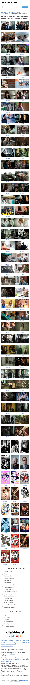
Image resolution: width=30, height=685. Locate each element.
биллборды (7, 624)
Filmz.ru (12, 654)
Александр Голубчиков (12, 659)
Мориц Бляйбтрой (9, 605)
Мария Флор (7, 582)
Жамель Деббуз (9, 587)
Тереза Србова (8, 602)
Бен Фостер (7, 580)
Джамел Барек (8, 600)
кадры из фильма (9, 615)
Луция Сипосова (9, 589)
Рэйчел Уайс (8, 571)
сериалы (26, 640)
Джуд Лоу (7, 573)
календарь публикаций (8, 644)
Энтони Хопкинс (9, 578)
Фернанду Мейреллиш (10, 576)
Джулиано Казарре (9, 596)
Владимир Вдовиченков (11, 593)
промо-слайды (8, 621)
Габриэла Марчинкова (10, 591)
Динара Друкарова (9, 607)
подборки (25, 642)
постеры (6, 619)
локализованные (9, 626)
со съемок (7, 617)
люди (13, 642)
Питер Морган (8, 598)
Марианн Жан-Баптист (11, 585)
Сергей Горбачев (6, 661)
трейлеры (4, 640)
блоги (3, 642)
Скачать (8, 31)
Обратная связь (22, 680)
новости (11, 640)
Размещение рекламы (15, 681)
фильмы (18, 640)
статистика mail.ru (7, 646)
